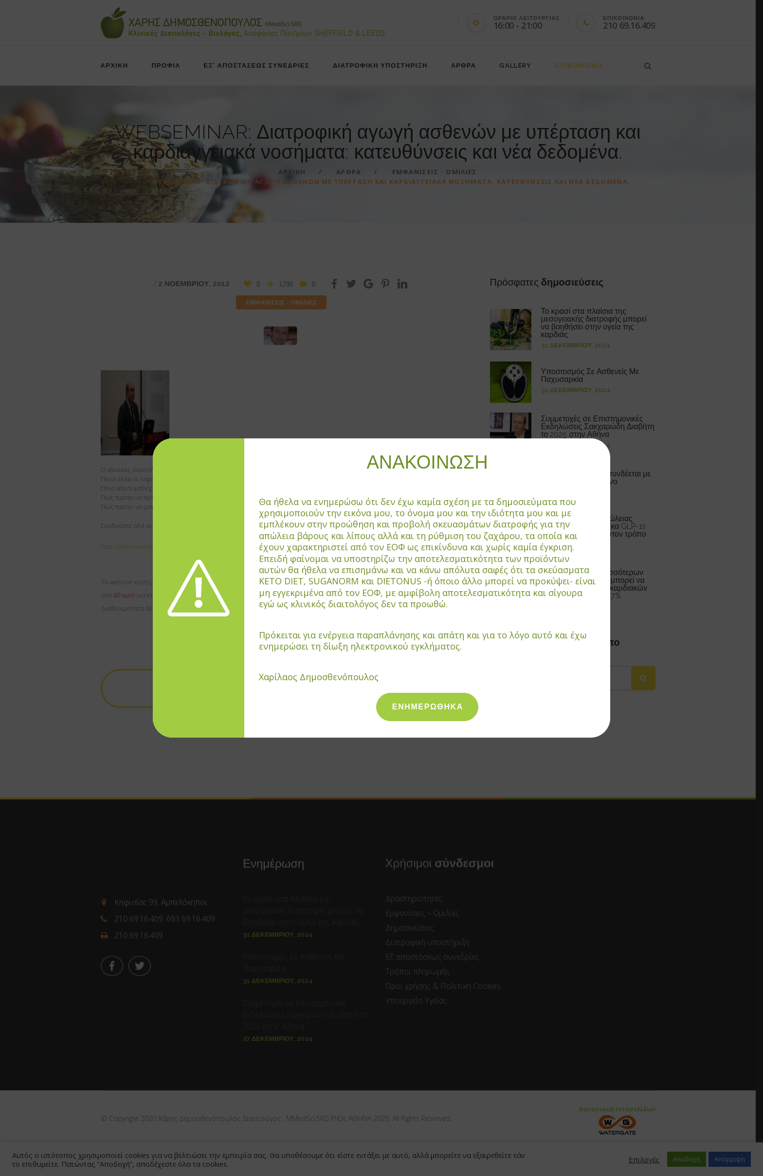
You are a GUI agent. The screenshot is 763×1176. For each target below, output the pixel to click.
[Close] (605, 442)
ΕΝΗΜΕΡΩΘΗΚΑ (427, 706)
